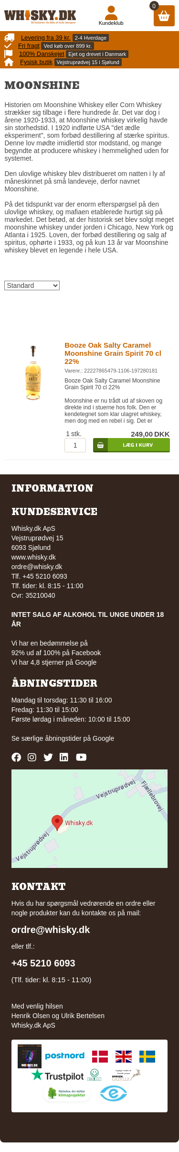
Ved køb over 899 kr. (67, 46)
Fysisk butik (36, 62)
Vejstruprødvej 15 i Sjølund (88, 62)
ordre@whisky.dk (37, 567)
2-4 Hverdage (91, 38)
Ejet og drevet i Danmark (97, 54)
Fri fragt (29, 45)
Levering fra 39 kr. (46, 37)
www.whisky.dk (33, 557)
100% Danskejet (41, 53)
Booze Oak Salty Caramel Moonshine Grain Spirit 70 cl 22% (112, 353)
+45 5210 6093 (43, 963)
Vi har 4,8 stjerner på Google (54, 662)
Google (103, 738)
